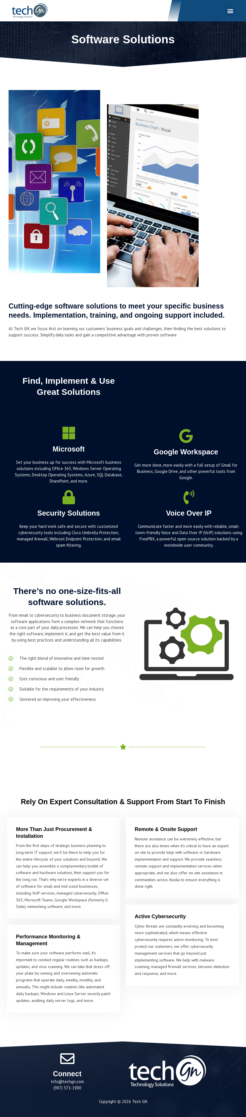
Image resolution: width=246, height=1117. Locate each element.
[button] (230, 10)
